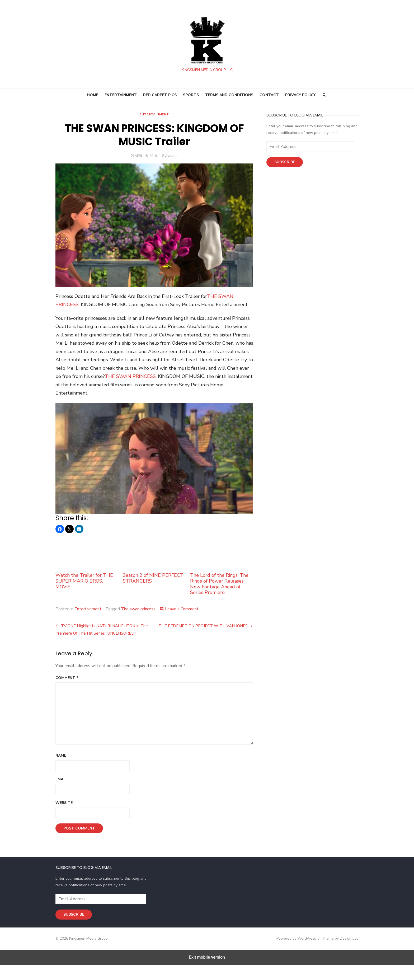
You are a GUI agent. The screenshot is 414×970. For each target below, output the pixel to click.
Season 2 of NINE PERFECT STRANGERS (154, 564)
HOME (92, 97)
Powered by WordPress (298, 943)
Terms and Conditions (229, 97)
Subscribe (285, 164)
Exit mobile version (207, 962)
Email (59, 783)
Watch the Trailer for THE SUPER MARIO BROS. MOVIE (86, 567)
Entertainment (153, 117)
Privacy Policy (300, 97)
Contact (269, 97)
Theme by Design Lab (341, 943)
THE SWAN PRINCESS (128, 380)
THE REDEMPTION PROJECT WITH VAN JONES (203, 630)
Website (62, 807)
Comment (65, 682)
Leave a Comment (180, 614)
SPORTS (191, 97)
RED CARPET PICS (160, 97)
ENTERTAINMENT (121, 97)
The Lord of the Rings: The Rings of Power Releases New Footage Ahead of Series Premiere (222, 569)
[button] (58, 533)
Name (59, 760)
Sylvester (169, 158)
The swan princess (136, 614)
